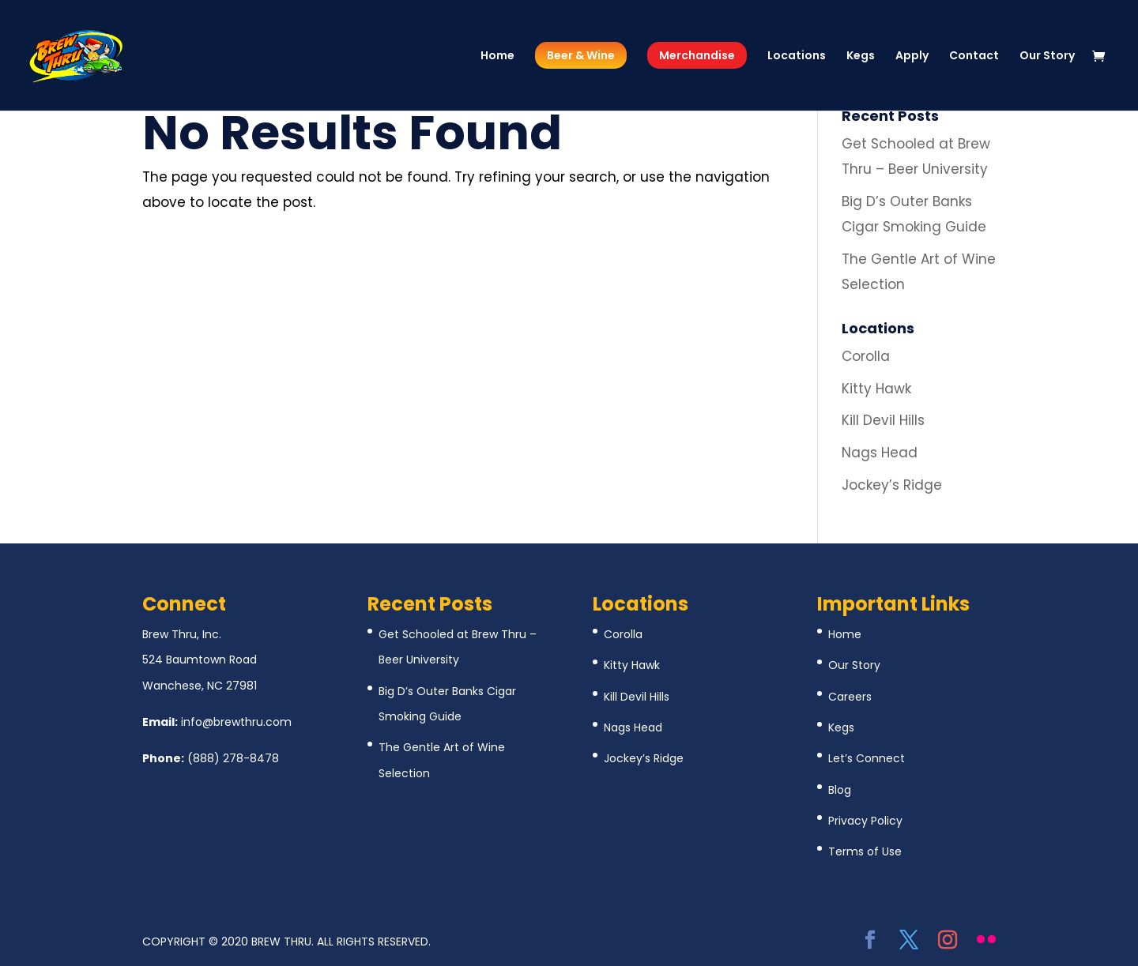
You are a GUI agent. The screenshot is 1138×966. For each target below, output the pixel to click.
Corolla (866, 356)
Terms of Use (865, 851)
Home (497, 56)
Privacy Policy (865, 821)
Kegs (860, 56)
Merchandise (697, 55)
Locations (796, 56)
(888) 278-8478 (233, 758)
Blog (839, 790)
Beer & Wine (581, 55)
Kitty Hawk (876, 388)
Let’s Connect (866, 758)
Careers (850, 697)
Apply (912, 56)
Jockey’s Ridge (892, 484)
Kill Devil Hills (883, 420)
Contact (974, 56)
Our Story (1047, 56)
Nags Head (880, 452)
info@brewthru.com (236, 722)
